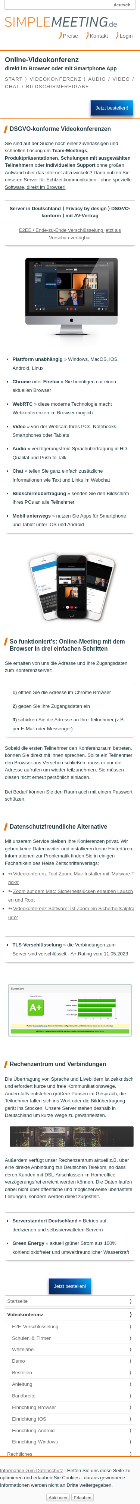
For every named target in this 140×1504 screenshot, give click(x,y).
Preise (68, 35)
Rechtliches (69, 1454)
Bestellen (71, 1372)
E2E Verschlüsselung (71, 1326)
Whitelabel (71, 1349)
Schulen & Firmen (71, 1338)
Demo (71, 1361)
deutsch (122, 4)
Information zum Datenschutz (31, 1474)
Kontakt (96, 35)
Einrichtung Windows (71, 1442)
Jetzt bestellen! (112, 108)
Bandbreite (71, 1396)
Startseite (69, 1301)
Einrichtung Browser (71, 1407)
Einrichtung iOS (71, 1419)
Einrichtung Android (71, 1430)
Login (124, 35)
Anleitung (71, 1384)
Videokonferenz (69, 1315)
